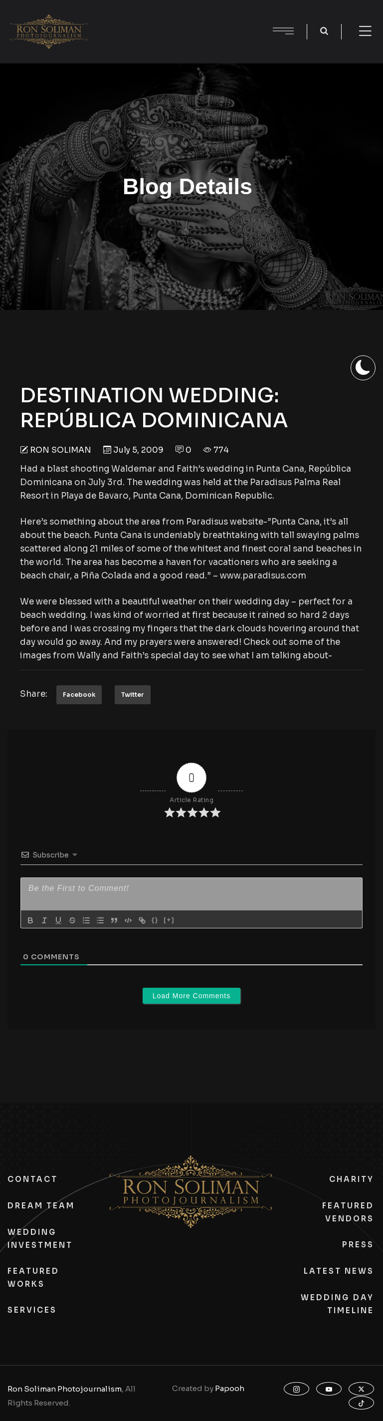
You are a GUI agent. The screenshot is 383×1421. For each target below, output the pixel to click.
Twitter (132, 694)
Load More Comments (192, 996)
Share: (33, 694)
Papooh (229, 1388)
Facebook (79, 694)
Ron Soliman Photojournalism (64, 1389)
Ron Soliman (60, 450)
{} (155, 919)
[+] (169, 919)
